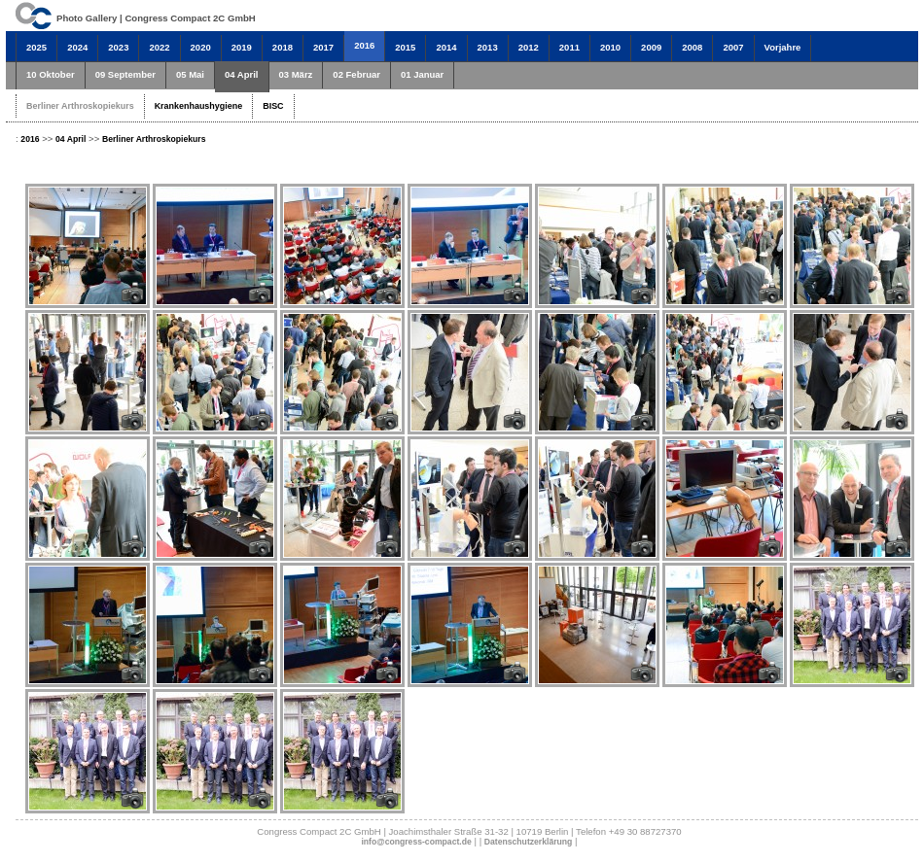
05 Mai (190, 74)
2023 (118, 47)
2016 (364, 45)
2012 (528, 47)
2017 (323, 47)
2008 (692, 47)
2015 (405, 47)
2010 (610, 47)
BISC (273, 106)
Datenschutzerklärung (528, 841)
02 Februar (356, 74)
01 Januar (422, 74)
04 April (242, 74)
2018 (282, 47)
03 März (296, 74)
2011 (569, 47)
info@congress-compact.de (416, 841)
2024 (77, 47)
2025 (36, 47)
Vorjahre (782, 47)
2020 (201, 47)
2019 (241, 47)
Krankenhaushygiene (199, 106)
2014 (446, 47)
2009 (651, 47)
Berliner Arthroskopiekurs (80, 106)
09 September (125, 74)
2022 (159, 47)
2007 (733, 47)
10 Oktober (50, 74)
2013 (488, 47)
